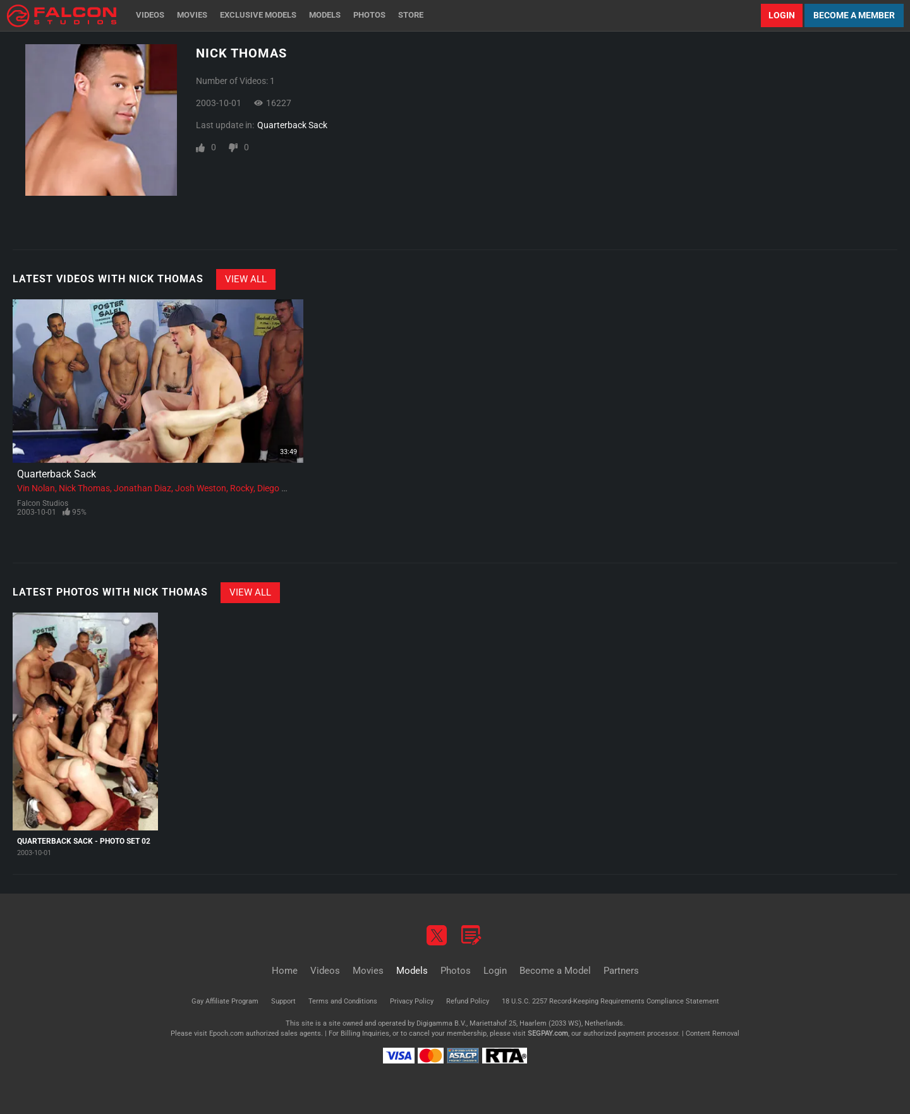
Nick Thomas (84, 488)
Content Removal (712, 1033)
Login (781, 15)
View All (246, 279)
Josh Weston (200, 488)
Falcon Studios (42, 503)
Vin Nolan (36, 488)
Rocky (241, 488)
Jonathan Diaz (142, 488)
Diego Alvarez (283, 488)
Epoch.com (226, 1033)
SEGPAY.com (548, 1033)
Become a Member (854, 15)
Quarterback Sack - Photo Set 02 (83, 841)
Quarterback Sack (292, 125)
